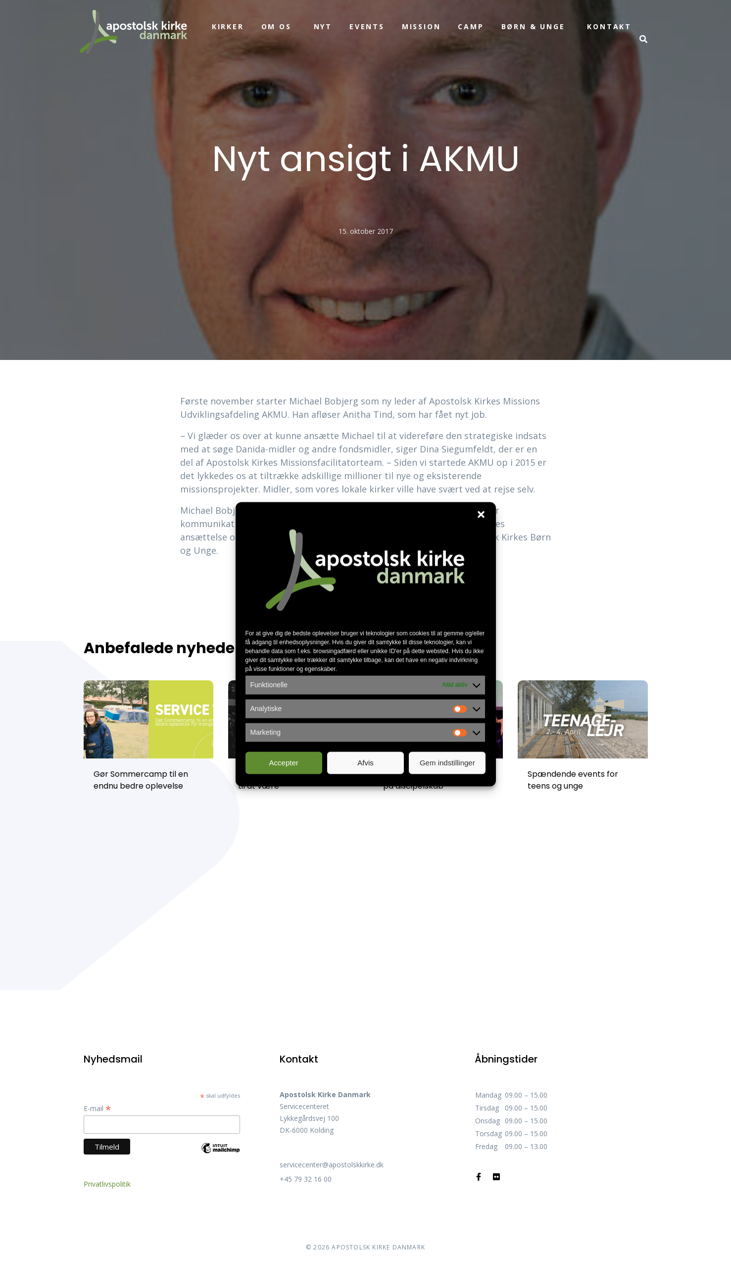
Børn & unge (533, 26)
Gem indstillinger (447, 762)
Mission (421, 26)
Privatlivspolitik (107, 1184)
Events (367, 26)
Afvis (365, 762)
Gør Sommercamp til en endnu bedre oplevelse (141, 780)
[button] (481, 514)
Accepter (283, 762)
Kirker (228, 26)
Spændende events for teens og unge (573, 780)
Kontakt (609, 26)
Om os (276, 26)
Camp (471, 26)
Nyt (323, 26)
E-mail (97, 1108)
